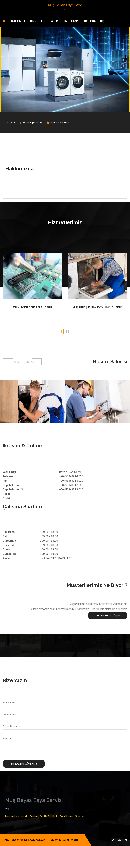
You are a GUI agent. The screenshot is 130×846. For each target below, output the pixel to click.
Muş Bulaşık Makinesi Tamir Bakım (97, 307)
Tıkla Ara (10, 122)
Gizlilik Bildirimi (48, 816)
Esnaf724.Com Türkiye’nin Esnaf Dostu (52, 840)
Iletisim (9, 816)
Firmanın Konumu (59, 122)
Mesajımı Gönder (24, 763)
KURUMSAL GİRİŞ (94, 21)
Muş (7, 809)
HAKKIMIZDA (17, 21)
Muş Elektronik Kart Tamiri (32, 307)
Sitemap (80, 816)
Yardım (33, 816)
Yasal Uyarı (66, 816)
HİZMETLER (37, 21)
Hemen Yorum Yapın (107, 615)
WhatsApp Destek (32, 122)
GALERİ (53, 21)
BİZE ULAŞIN (71, 21)
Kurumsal (21, 816)
